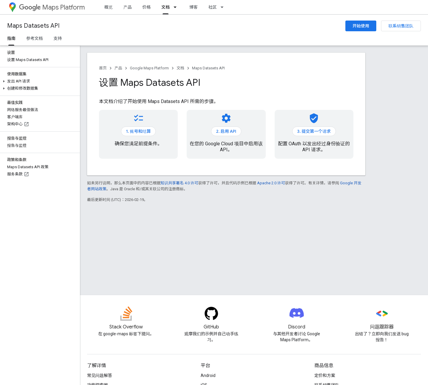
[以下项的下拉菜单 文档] (177, 7)
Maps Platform (52, 7)
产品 (127, 7)
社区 (212, 7)
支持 (58, 38)
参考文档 (34, 38)
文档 (180, 68)
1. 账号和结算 (138, 131)
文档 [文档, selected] (165, 7)
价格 (146, 7)
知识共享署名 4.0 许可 (179, 183)
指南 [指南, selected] (11, 38)
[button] (39, 81)
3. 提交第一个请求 (314, 131)
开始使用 (361, 26)
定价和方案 (324, 375)
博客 (193, 7)
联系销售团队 (400, 26)
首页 (103, 68)
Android (208, 375)
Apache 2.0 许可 (271, 183)
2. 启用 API (226, 131)
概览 (108, 7)
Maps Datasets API (33, 25)
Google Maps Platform (149, 68)
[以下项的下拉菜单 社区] (224, 7)
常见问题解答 (99, 375)
